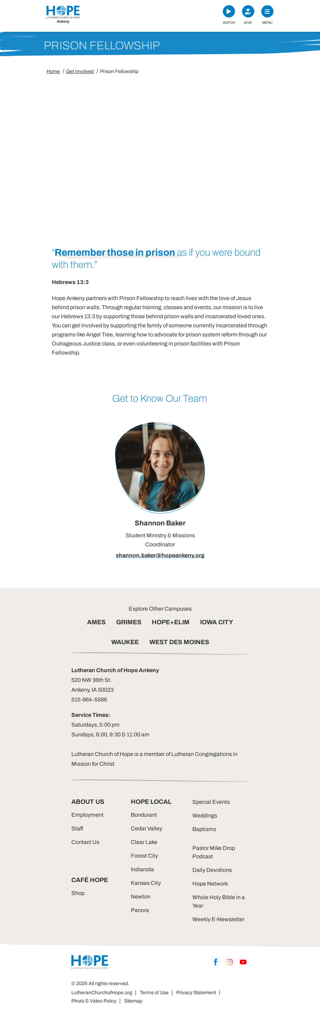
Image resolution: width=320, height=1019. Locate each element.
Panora (140, 910)
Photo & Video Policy (93, 1001)
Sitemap (133, 1001)
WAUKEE (125, 642)
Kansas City (146, 883)
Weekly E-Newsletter (218, 919)
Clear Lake (144, 842)
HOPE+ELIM (171, 622)
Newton (140, 897)
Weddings (204, 815)
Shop (78, 893)
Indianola (142, 869)
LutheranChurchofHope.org (101, 992)
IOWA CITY (216, 622)
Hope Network (210, 884)
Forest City (144, 856)
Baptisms (204, 829)
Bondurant (144, 815)
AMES (96, 622)
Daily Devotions (212, 870)
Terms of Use (154, 992)
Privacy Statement (196, 992)
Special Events (211, 802)
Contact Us (85, 842)
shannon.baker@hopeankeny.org (160, 555)
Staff (77, 828)
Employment (87, 815)
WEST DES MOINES (179, 642)
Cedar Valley (146, 828)
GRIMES (128, 622)
